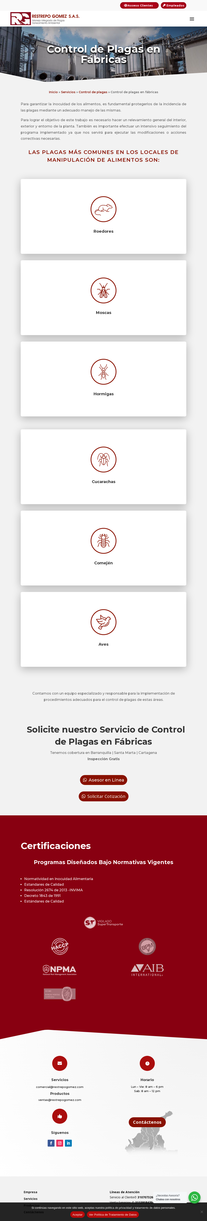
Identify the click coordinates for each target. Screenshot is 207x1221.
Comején (103, 563)
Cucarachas (103, 481)
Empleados (175, 5)
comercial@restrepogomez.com (59, 1087)
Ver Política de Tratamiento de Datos (113, 1214)
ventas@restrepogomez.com (59, 1100)
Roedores (103, 231)
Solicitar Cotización (106, 796)
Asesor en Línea (106, 780)
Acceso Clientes (140, 5)
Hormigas (104, 394)
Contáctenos (147, 1122)
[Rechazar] (201, 1212)
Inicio (53, 92)
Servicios (68, 92)
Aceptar (77, 1214)
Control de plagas (93, 92)
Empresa (30, 1192)
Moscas (103, 312)
